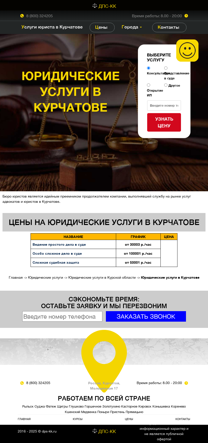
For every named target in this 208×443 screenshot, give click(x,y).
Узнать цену (164, 122)
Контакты (168, 27)
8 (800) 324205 (39, 15)
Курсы (78, 419)
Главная (16, 277)
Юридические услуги (45, 277)
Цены (101, 27)
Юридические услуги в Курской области (102, 277)
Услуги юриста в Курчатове (52, 26)
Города (130, 26)
